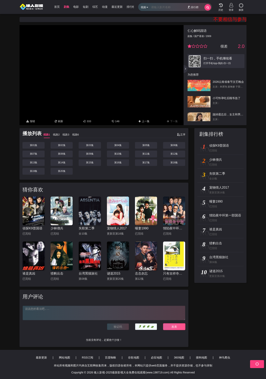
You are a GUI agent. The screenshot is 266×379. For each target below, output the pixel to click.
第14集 (61, 162)
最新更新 (41, 357)
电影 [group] (76, 6)
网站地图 (64, 357)
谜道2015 (113, 273)
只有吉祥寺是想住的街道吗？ (174, 273)
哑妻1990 (142, 228)
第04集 (118, 145)
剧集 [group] (66, 6)
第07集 (33, 153)
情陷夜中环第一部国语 (174, 228)
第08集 (61, 153)
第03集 (89, 145)
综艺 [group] (95, 6)
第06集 (174, 145)
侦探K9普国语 (32, 228)
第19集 (33, 171)
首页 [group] (57, 6)
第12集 (174, 153)
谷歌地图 (133, 357)
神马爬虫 (224, 357)
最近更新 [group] (117, 6)
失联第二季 (87, 228)
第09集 (89, 153)
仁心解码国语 (197, 30)
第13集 (33, 162)
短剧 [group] (85, 6)
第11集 (146, 153)
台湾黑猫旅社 (88, 273)
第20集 (61, 171)
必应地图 (156, 357)
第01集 (33, 145)
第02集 (61, 145)
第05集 (146, 145)
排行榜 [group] (131, 6)
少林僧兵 (57, 228)
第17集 (146, 162)
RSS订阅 (87, 357)
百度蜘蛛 (110, 357)
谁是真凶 (28, 273)
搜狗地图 (201, 357)
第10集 (118, 153)
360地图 (179, 357)
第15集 (89, 162)
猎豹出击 (57, 273)
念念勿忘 (141, 273)
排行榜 (193, 7)
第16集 (118, 162)
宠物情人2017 (117, 228)
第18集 (174, 162)
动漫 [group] (105, 6)
